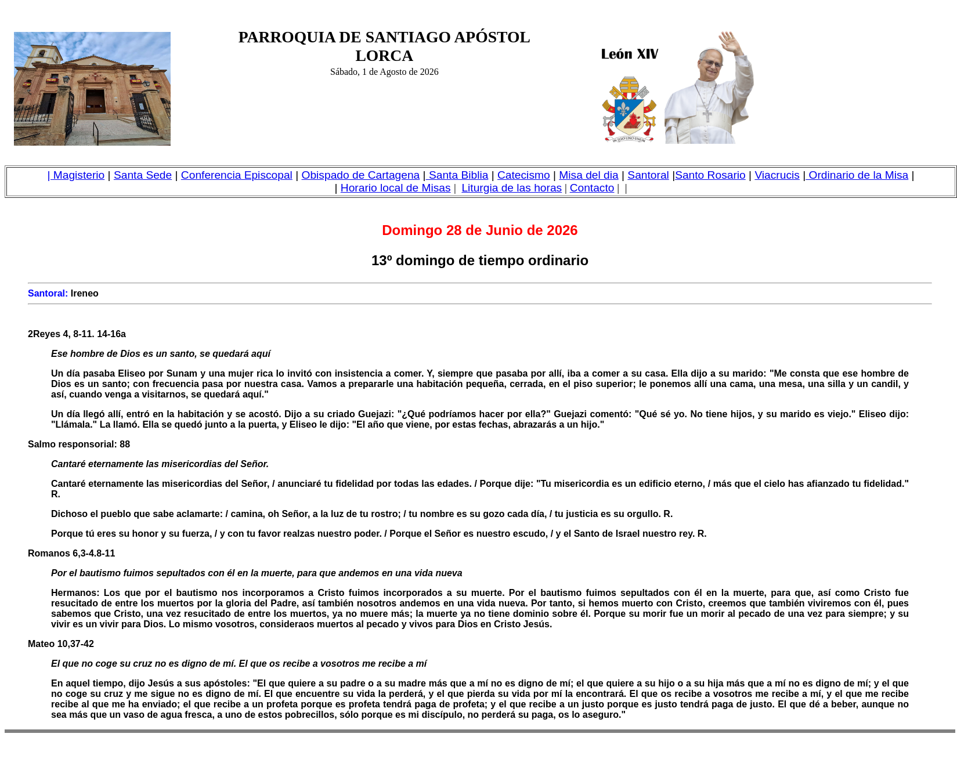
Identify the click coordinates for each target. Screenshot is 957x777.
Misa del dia (588, 175)
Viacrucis (777, 175)
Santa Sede (143, 175)
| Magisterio (75, 175)
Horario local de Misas (396, 188)
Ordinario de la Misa (857, 175)
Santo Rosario (710, 175)
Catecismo (523, 175)
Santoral (648, 175)
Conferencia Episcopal (236, 175)
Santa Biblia (458, 175)
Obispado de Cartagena (361, 175)
